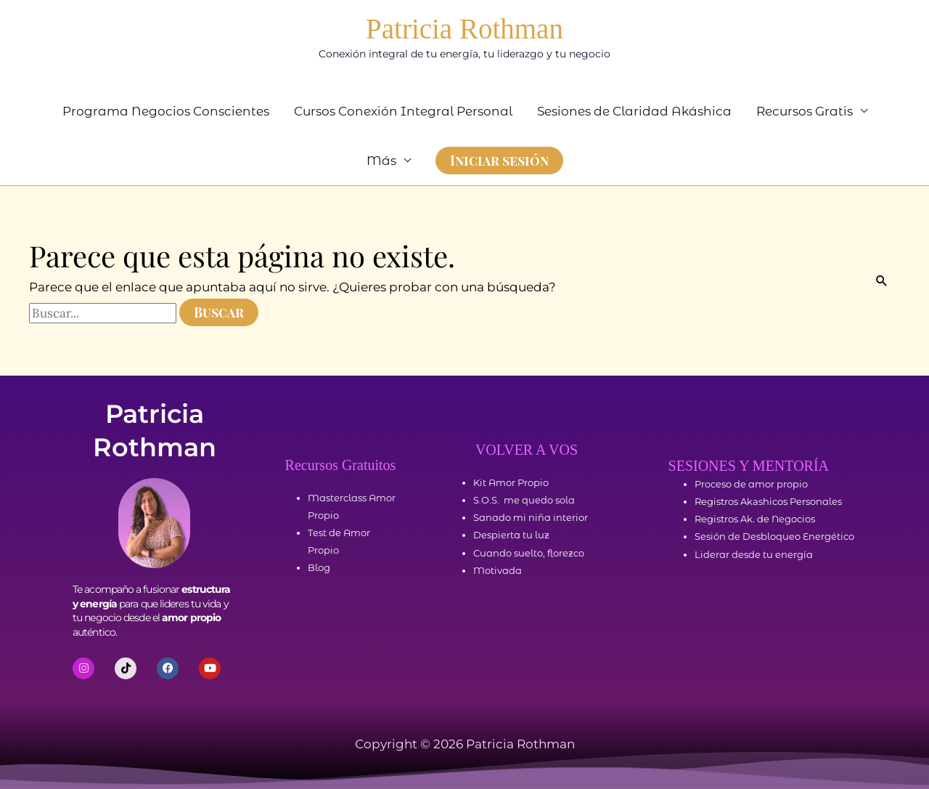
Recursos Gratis (804, 111)
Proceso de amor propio (751, 484)
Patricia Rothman (464, 28)
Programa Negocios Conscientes (165, 111)
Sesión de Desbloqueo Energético (774, 536)
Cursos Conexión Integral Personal (403, 111)
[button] (499, 160)
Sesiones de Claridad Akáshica (634, 111)
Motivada (497, 570)
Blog (319, 567)
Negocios (793, 519)
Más (381, 160)
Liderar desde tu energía (754, 554)
